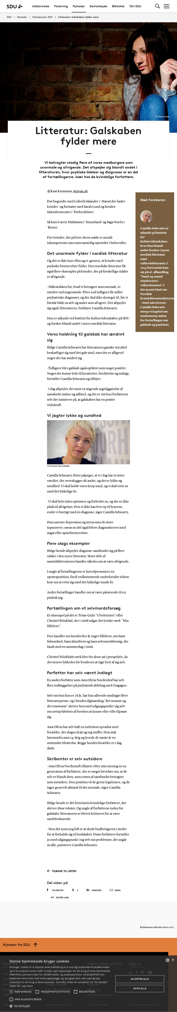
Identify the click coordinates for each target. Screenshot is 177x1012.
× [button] (172, 960)
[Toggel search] (157, 6)
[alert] (88, 983)
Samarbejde (98, 6)
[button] (11, 992)
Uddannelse (40, 6)
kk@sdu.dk (80, 185)
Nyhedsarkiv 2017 (43, 17)
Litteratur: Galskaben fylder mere (78, 17)
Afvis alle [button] (139, 988)
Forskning (61, 6)
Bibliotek (118, 6)
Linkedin (93, 884)
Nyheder (79, 6)
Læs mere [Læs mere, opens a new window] (27, 986)
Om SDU (135, 6)
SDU (9, 17)
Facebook (55, 884)
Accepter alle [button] (140, 979)
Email (115, 884)
